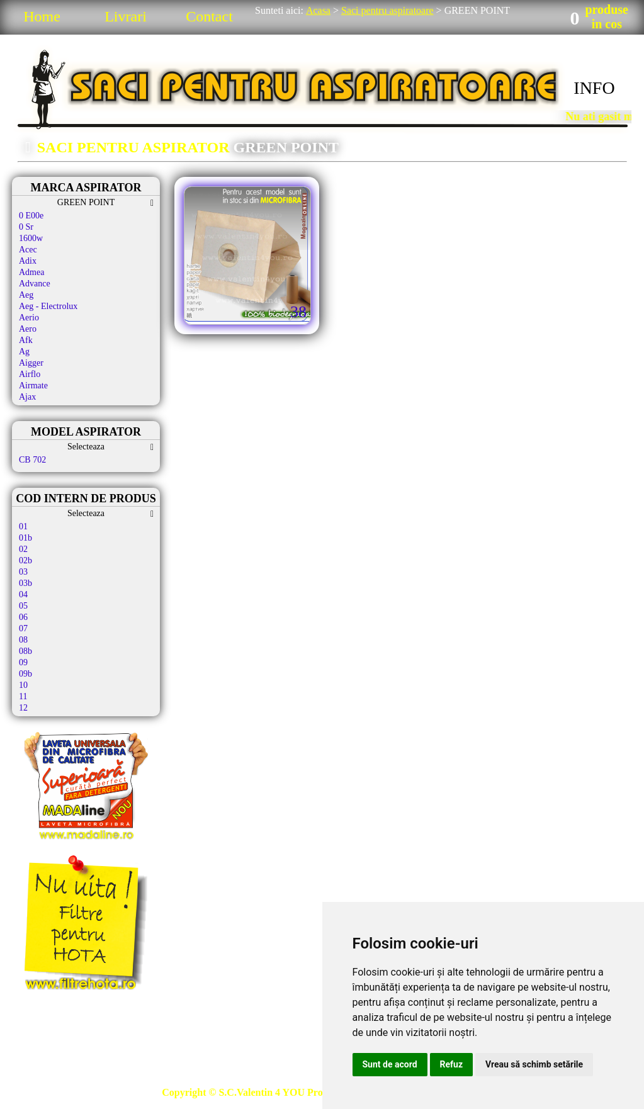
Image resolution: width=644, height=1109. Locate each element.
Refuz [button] (451, 1064)
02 (23, 549)
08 (23, 640)
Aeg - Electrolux (48, 306)
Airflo (29, 374)
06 (23, 617)
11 (23, 696)
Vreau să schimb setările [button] (534, 1064)
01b (25, 538)
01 (23, 526)
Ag (24, 351)
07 (23, 628)
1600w (31, 238)
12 (23, 707)
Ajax (27, 397)
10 (23, 685)
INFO (593, 88)
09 (23, 662)
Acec (28, 249)
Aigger (31, 363)
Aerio (29, 317)
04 (23, 594)
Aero (28, 329)
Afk (26, 340)
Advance (34, 283)
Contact (209, 16)
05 (23, 606)
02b (25, 560)
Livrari (126, 16)
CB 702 (32, 459)
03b (25, 583)
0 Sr (26, 227)
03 (23, 572)
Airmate (33, 385)
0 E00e (31, 215)
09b (25, 673)
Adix (28, 261)
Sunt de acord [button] (390, 1064)
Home (41, 16)
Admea (31, 272)
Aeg (26, 295)
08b (25, 651)
